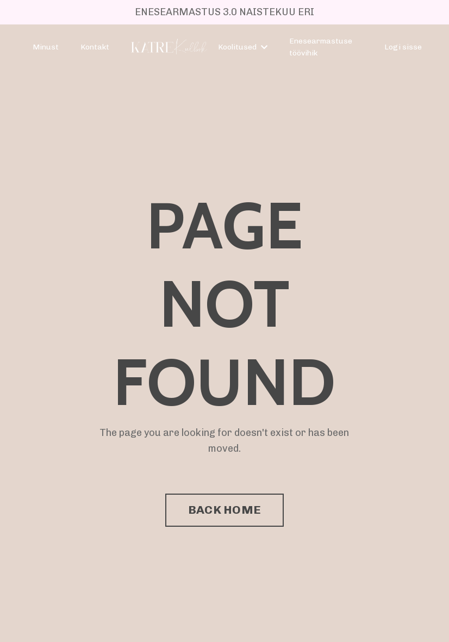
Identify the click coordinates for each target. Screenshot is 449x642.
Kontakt (94, 47)
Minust (46, 47)
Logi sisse (403, 47)
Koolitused (242, 47)
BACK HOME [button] (224, 509)
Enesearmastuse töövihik (320, 47)
